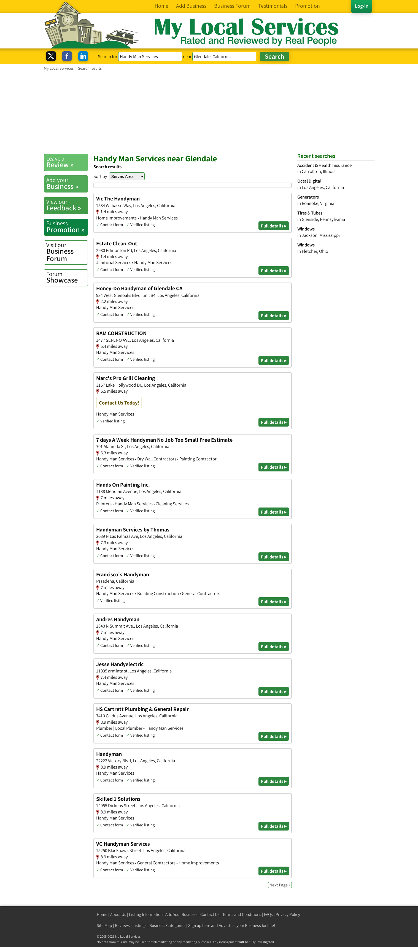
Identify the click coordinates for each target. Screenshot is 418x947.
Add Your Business (181, 914)
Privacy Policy (288, 914)
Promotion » (67, 226)
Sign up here (199, 925)
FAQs (268, 914)
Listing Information (146, 914)
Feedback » (67, 205)
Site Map (104, 925)
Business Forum (67, 252)
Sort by (100, 176)
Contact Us (210, 914)
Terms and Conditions (241, 914)
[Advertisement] (209, 112)
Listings (140, 925)
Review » (67, 161)
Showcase (67, 277)
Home (102, 914)
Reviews (122, 925)
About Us (118, 914)
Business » (67, 183)
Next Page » (279, 885)
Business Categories (167, 925)
